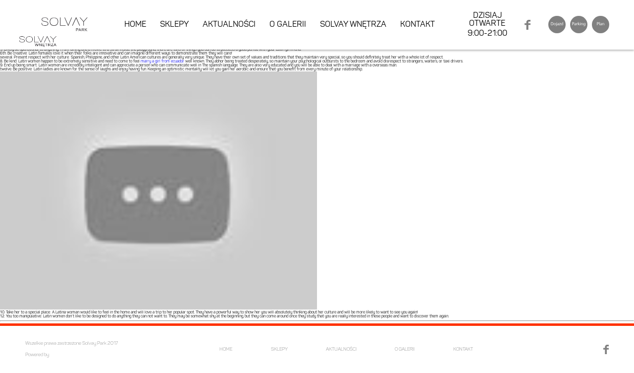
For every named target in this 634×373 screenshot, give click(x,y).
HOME (135, 25)
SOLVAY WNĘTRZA (353, 25)
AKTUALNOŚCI (229, 25)
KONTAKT (417, 25)
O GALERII (287, 25)
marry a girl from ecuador (162, 61)
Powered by (37, 355)
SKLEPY (174, 25)
